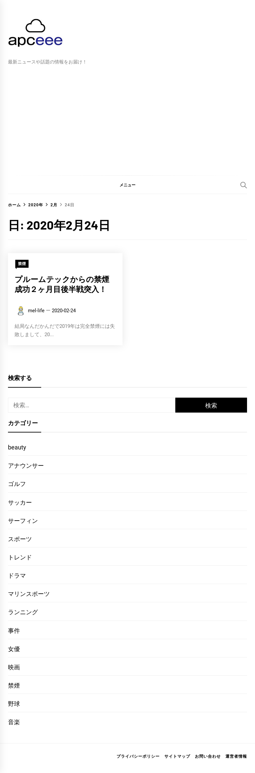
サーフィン (23, 520)
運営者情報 (236, 756)
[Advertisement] (127, 115)
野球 (14, 703)
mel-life (36, 311)
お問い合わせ (208, 756)
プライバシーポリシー (138, 756)
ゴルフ (17, 483)
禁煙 (22, 263)
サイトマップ (177, 756)
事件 (14, 630)
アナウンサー (26, 465)
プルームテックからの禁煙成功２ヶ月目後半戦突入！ (62, 284)
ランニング (23, 612)
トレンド (20, 557)
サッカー (20, 502)
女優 (14, 648)
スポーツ (20, 538)
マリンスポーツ (29, 593)
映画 (14, 667)
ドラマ (17, 575)
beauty (17, 447)
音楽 (14, 722)
